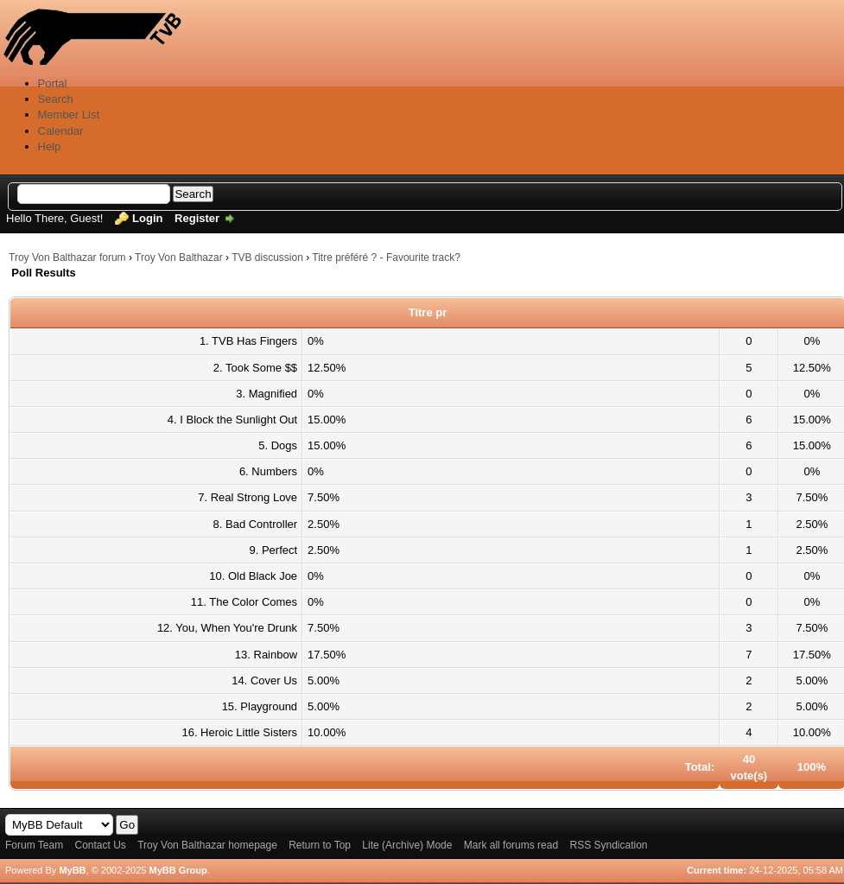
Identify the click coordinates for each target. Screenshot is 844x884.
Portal (52, 83)
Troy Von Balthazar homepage (207, 845)
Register (197, 218)
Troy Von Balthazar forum (67, 257)
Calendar (61, 130)
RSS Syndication (608, 845)
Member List (69, 114)
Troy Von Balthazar (179, 257)
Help (49, 146)
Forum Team (34, 845)
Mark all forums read (511, 845)
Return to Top (320, 845)
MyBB (72, 870)
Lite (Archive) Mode (407, 845)
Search (55, 98)
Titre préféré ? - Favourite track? (386, 257)
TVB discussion (267, 257)
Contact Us (99, 845)
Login (147, 218)
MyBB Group (177, 870)
